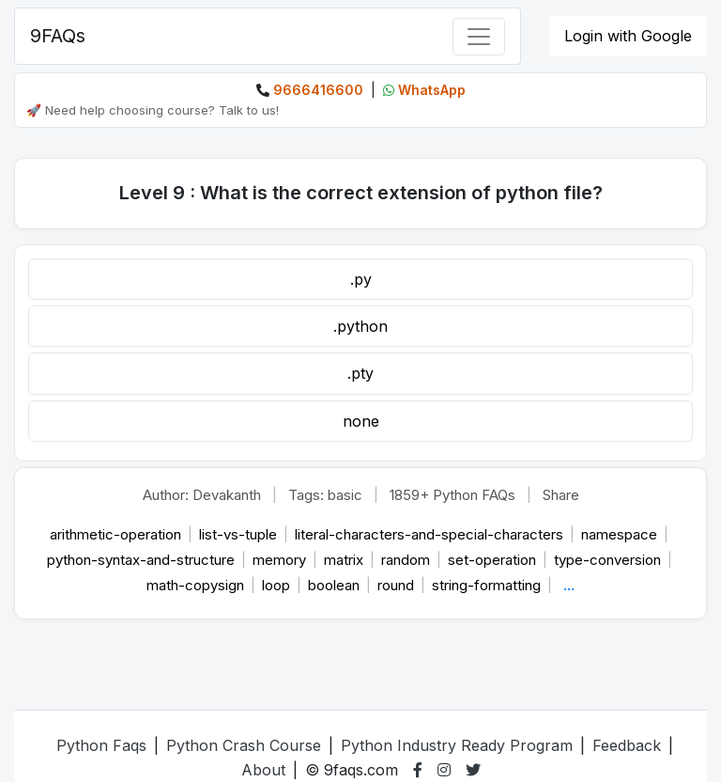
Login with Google (628, 35)
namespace (621, 534)
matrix (345, 560)
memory (281, 560)
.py (361, 279)
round (397, 585)
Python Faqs (101, 745)
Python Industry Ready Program (457, 745)
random (407, 560)
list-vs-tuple (240, 534)
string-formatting (488, 585)
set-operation (494, 560)
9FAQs (57, 35)
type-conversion (609, 560)
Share (561, 495)
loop (278, 585)
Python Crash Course (243, 745)
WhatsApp (432, 90)
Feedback (626, 745)
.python (360, 326)
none (361, 421)
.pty (360, 373)
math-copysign (197, 585)
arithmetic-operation (117, 534)
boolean (335, 585)
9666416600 (318, 90)
